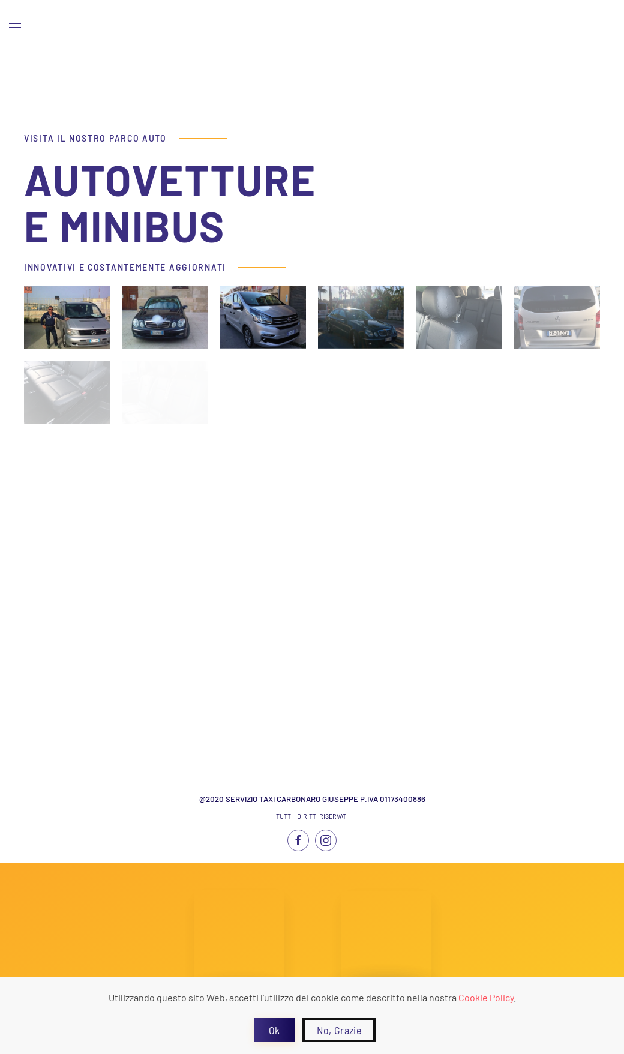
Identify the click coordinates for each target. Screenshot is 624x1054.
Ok (274, 1030)
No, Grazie (339, 1030)
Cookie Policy (486, 997)
